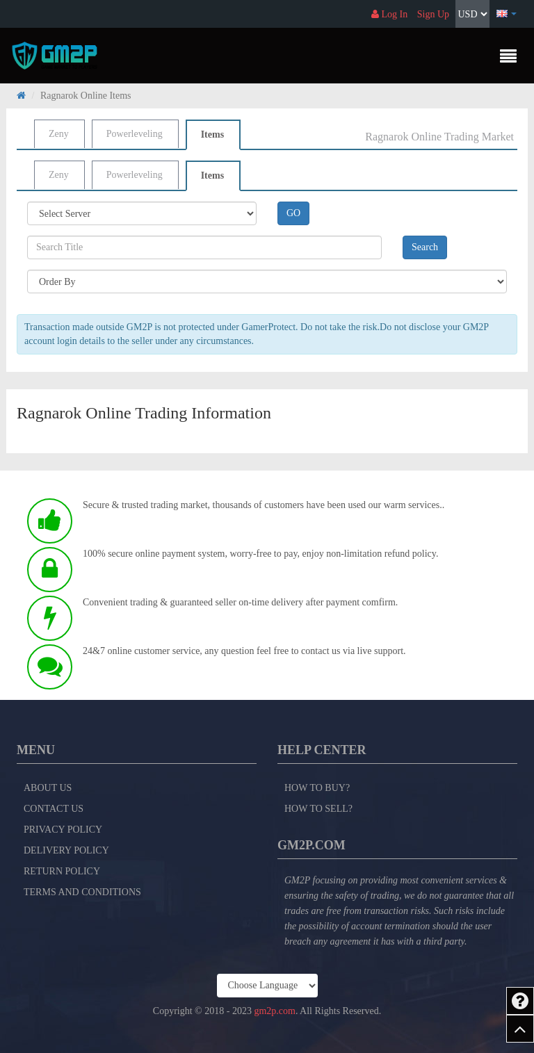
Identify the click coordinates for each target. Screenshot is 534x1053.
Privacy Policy (63, 829)
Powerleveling (134, 134)
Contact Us (53, 808)
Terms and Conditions (82, 892)
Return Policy (62, 871)
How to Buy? (317, 788)
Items (212, 134)
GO (293, 213)
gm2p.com (275, 1011)
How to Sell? (318, 808)
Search (425, 247)
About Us (48, 788)
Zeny (59, 134)
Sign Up (433, 14)
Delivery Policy (66, 850)
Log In (389, 14)
